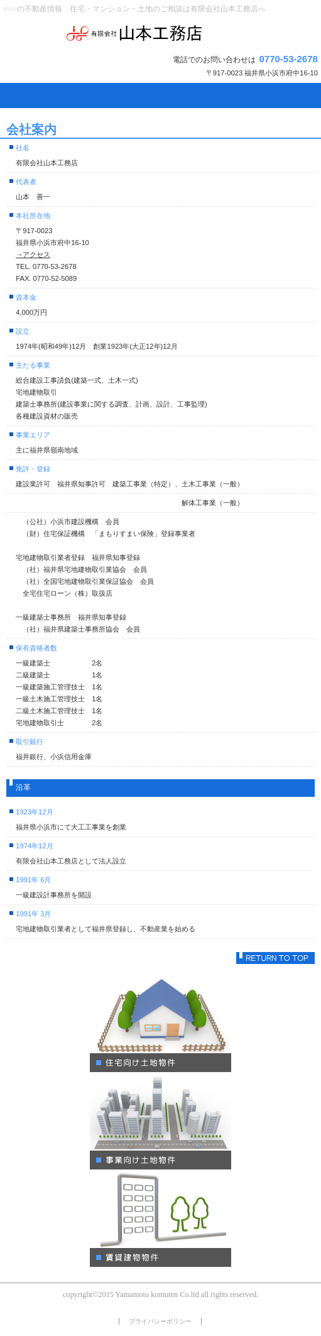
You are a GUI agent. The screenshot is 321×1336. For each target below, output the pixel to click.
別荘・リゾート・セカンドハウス (160, 1122)
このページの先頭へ (275, 958)
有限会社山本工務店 (160, 33)
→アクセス (33, 254)
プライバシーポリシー (160, 1321)
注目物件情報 (160, 1220)
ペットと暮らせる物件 (160, 1025)
